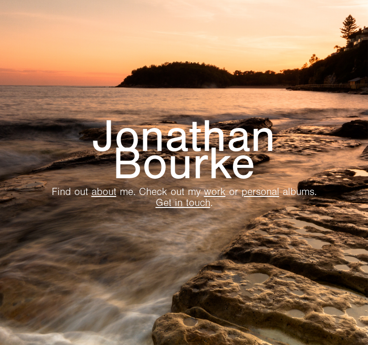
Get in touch (183, 203)
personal (260, 192)
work (215, 192)
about (104, 192)
